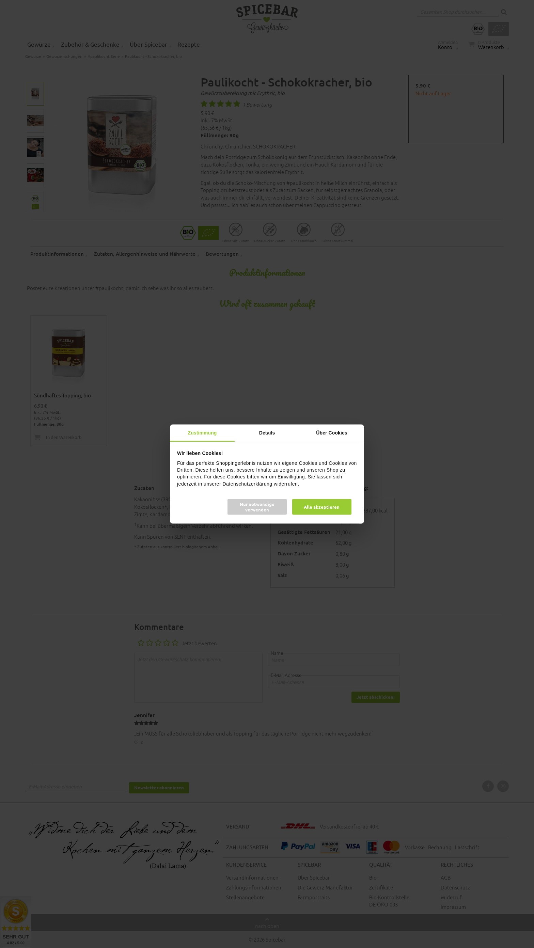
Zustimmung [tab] (202, 433)
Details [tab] (267, 433)
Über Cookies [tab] (331, 433)
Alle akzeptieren (322, 506)
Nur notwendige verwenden (257, 506)
